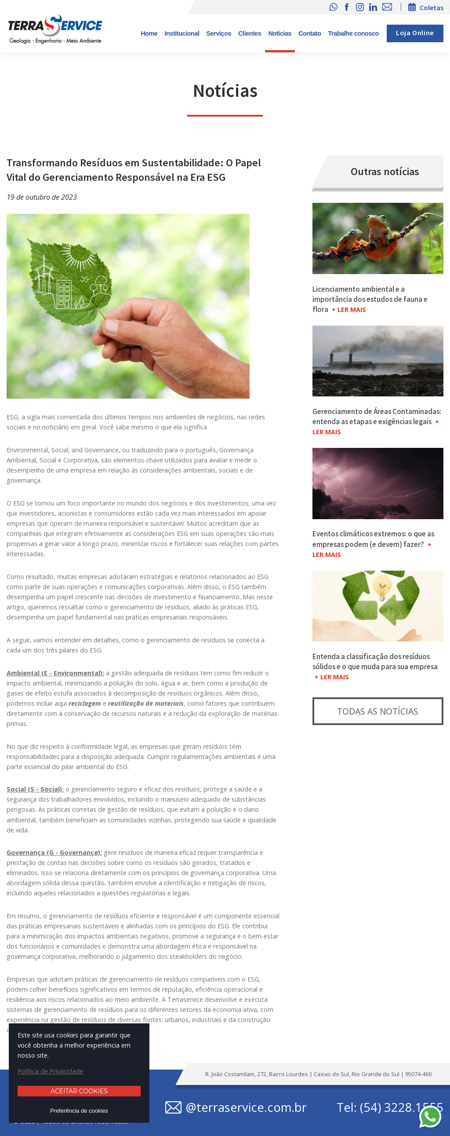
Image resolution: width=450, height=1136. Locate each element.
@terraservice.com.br (246, 1107)
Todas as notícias (377, 711)
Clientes (249, 33)
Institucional (181, 33)
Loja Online (415, 33)
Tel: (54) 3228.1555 (390, 1107)
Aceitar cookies (79, 1091)
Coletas (431, 7)
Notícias (280, 33)
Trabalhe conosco (353, 33)
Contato (309, 33)
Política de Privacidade (50, 1071)
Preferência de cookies (79, 1110)
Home (149, 33)
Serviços (219, 33)
